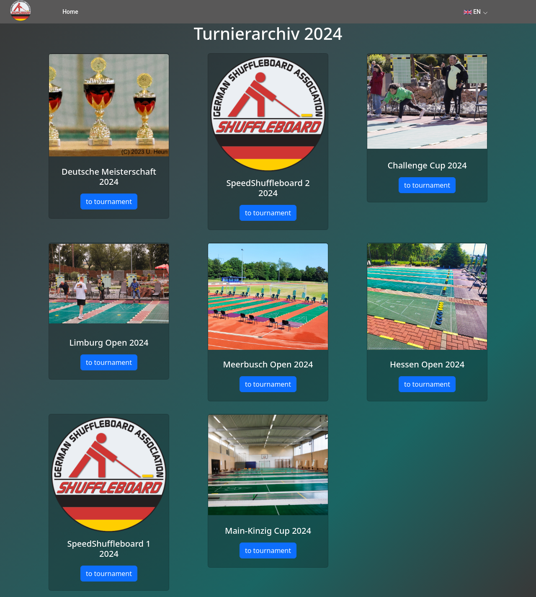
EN (472, 11)
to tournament (109, 201)
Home (70, 11)
